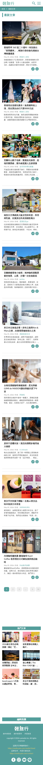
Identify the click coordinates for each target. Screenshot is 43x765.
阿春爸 (22, 395)
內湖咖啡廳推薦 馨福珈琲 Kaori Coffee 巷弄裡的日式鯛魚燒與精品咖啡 (20, 559)
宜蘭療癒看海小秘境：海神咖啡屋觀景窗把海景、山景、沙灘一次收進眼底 (21, 274)
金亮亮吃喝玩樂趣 (26, 166)
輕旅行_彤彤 (24, 57)
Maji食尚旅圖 (25, 565)
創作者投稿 (7, 734)
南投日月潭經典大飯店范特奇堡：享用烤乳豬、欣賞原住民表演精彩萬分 (21, 216)
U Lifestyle (24, 450)
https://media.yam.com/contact (21, 753)
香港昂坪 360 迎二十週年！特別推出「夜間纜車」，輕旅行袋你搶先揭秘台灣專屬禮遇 (21, 50)
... (25, 589)
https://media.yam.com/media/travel (21, 748)
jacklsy (22, 279)
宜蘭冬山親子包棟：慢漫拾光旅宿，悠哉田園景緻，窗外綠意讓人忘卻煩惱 (21, 162)
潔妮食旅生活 (25, 334)
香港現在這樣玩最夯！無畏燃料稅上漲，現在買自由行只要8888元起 (20, 107)
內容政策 (28, 734)
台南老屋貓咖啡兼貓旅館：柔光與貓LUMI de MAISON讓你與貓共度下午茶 (20, 388)
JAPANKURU (25, 507)
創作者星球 (18, 734)
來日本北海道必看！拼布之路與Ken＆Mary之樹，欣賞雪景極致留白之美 (21, 329)
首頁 (3, 9)
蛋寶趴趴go (24, 221)
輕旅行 (8, 3)
